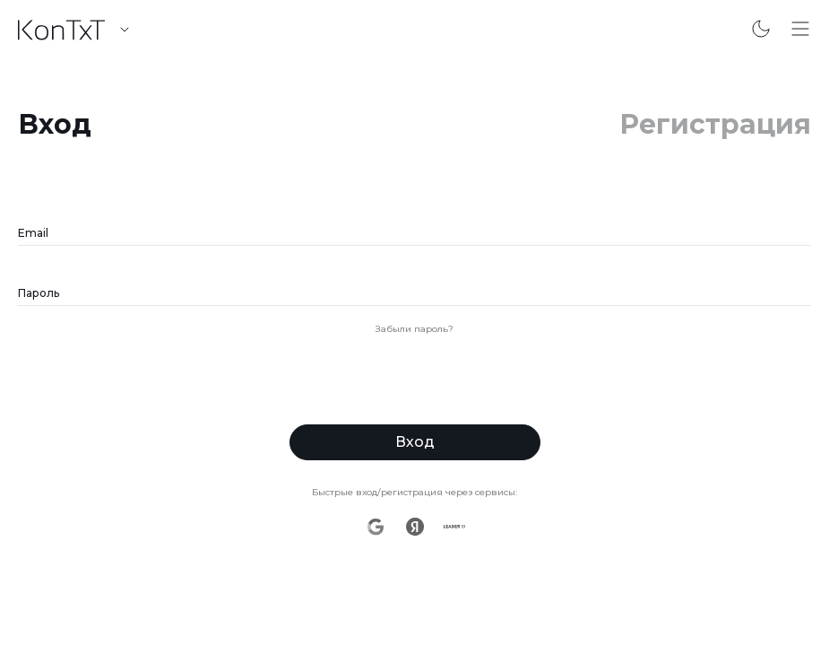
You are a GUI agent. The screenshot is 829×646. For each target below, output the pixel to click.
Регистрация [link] (715, 124)
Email (33, 233)
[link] (63, 30)
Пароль (38, 293)
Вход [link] (54, 124)
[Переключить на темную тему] (761, 28)
